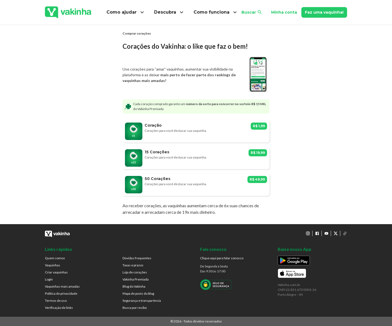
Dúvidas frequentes (136, 258)
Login (49, 279)
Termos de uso (56, 300)
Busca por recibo (134, 308)
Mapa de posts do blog (138, 293)
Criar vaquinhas (56, 272)
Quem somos (55, 258)
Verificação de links (59, 308)
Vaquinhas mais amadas (62, 286)
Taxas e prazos (132, 265)
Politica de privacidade (61, 293)
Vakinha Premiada (135, 279)
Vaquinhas (52, 265)
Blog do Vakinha (133, 286)
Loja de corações (134, 272)
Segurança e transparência (141, 300)
